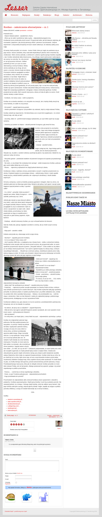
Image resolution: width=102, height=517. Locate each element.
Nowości (14, 15)
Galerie (65, 15)
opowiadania (32, 415)
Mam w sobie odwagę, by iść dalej (84, 128)
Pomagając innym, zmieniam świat (84, 72)
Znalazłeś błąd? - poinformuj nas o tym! (16, 513)
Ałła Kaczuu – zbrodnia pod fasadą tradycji (84, 38)
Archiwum (77, 15)
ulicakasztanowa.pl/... (14, 404)
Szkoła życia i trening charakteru (83, 79)
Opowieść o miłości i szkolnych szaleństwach (83, 114)
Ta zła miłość (76, 121)
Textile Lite (19, 475)
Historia (89, 15)
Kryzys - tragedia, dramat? (81, 170)
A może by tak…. (78, 102)
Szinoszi (74, 41)
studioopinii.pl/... (13, 408)
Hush (73, 117)
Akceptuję (7, 485)
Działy (36, 15)
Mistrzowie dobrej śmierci (81, 31)
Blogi (57, 15)
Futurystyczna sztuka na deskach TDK (84, 143)
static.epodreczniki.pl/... (15, 401)
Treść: (6, 459)
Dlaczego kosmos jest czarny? (82, 87)
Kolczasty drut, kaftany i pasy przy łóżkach (84, 53)
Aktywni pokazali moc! (80, 136)
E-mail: (7, 481)
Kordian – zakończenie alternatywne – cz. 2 (53, 416)
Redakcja (46, 15)
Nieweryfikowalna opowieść (81, 184)
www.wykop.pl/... (13, 410)
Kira (73, 47)
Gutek (74, 123)
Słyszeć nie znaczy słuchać (81, 60)
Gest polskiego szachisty (80, 177)
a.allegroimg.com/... (14, 406)
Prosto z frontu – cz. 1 (79, 94)
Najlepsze (26, 15)
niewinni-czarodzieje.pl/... (15, 399)
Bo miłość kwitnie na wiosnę (82, 45)
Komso (74, 81)
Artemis (74, 33)
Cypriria (74, 104)
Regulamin (7, 486)
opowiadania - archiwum (26, 30)
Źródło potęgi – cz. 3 (12, 415)
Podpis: (7, 478)
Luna (73, 56)
